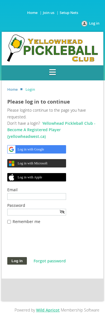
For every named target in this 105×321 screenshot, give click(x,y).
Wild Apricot (48, 310)
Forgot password (50, 260)
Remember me (26, 221)
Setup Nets (69, 12)
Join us (48, 12)
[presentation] (49, 243)
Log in (94, 23)
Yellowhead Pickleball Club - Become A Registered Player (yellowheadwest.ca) (51, 130)
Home (32, 12)
